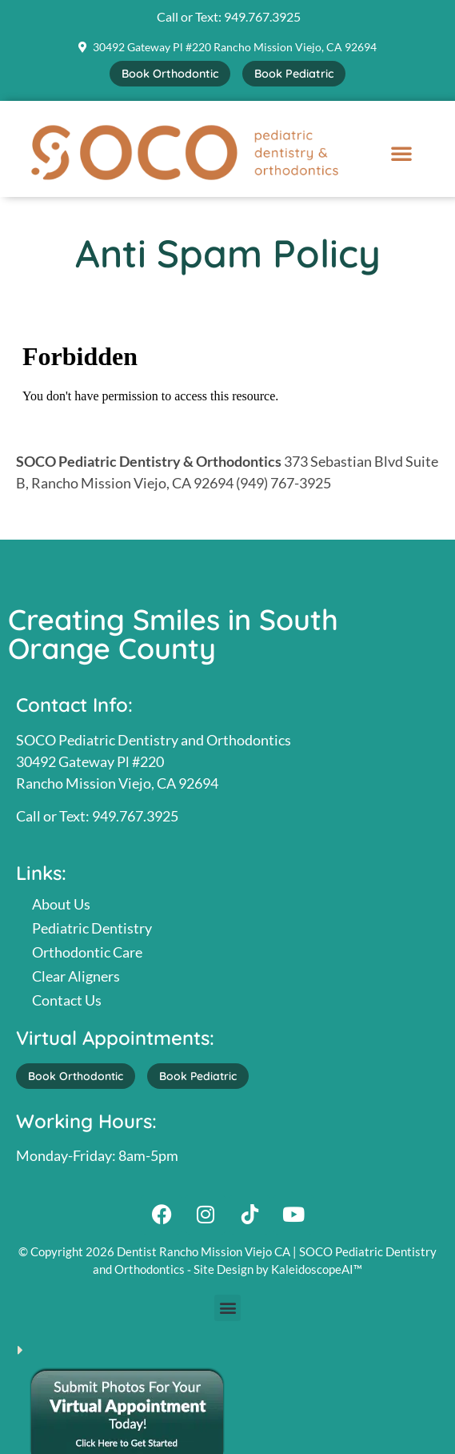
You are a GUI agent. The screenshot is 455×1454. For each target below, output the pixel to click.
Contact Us (67, 1000)
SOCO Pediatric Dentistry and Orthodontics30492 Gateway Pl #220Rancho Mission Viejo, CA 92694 (153, 761)
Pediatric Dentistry (92, 928)
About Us (61, 904)
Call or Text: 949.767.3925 (97, 816)
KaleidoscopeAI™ (316, 1269)
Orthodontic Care (87, 952)
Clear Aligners (76, 976)
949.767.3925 (262, 16)
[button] (401, 153)
